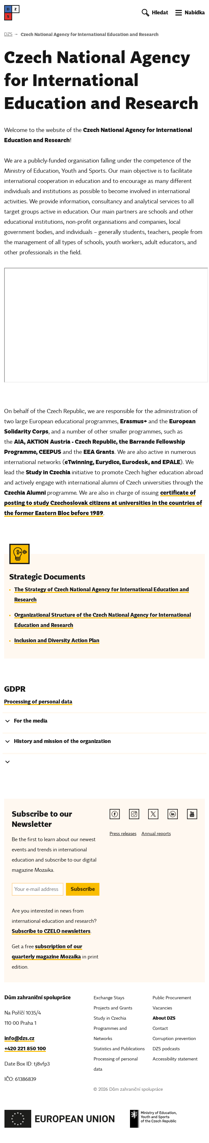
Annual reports (156, 833)
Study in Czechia (110, 1018)
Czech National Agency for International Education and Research (90, 34)
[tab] (104, 722)
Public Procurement (172, 998)
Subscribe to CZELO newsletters (51, 931)
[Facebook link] (115, 814)
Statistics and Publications (119, 1049)
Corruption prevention (174, 1038)
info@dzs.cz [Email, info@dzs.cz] (19, 1038)
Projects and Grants (113, 1008)
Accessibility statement (175, 1059)
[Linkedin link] (173, 814)
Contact (160, 1028)
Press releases (123, 833)
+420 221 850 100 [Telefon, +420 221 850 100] (25, 1048)
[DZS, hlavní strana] (11, 12)
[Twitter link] (153, 814)
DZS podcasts (166, 1049)
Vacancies (162, 1008)
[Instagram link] (134, 814)
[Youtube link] (192, 814)
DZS (8, 34)
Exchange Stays (109, 998)
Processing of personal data (38, 701)
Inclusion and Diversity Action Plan (56, 640)
